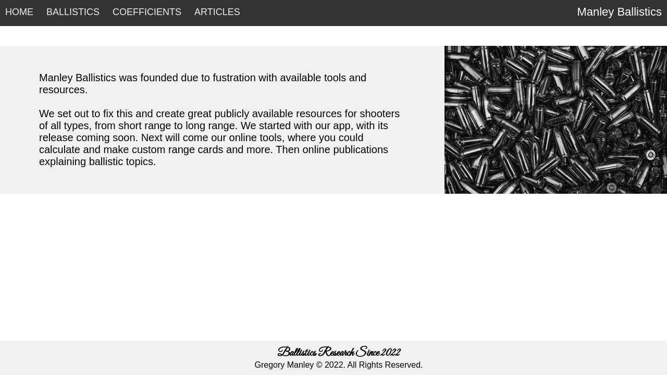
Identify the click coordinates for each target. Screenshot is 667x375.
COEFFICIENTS (147, 12)
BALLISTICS (73, 12)
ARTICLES (217, 12)
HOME (19, 12)
